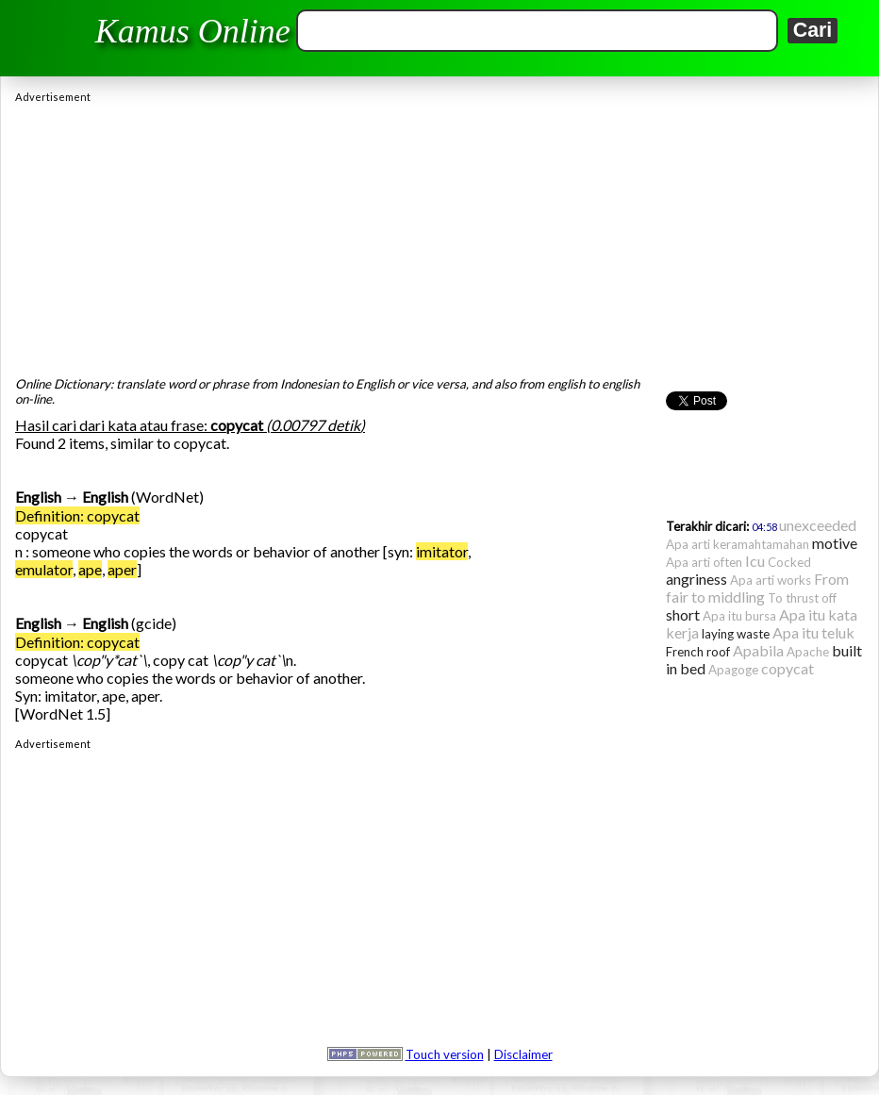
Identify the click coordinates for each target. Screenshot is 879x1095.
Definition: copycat (77, 515)
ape (90, 569)
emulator (44, 569)
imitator (442, 551)
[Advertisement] (439, 235)
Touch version (445, 1054)
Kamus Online (192, 31)
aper (122, 569)
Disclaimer (523, 1054)
